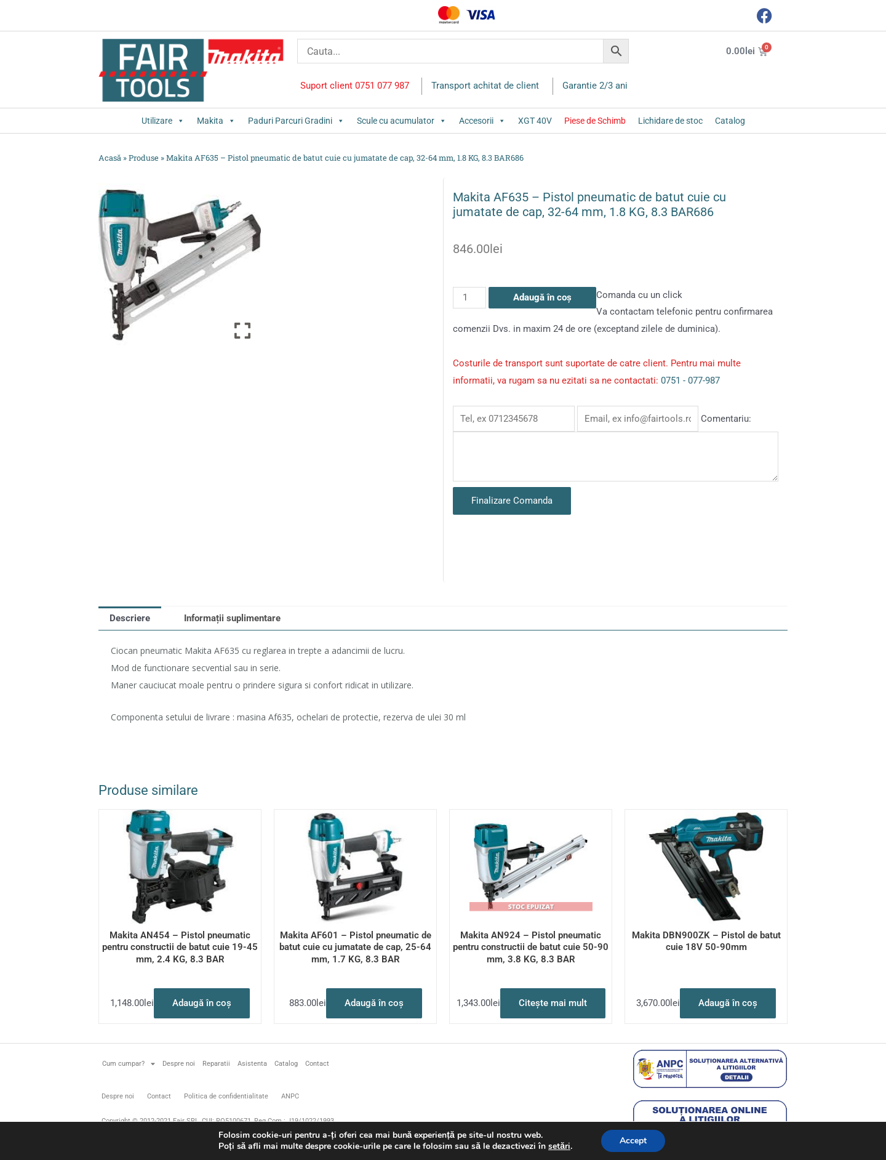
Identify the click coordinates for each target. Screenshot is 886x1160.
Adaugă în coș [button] (201, 1003)
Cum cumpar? (128, 1063)
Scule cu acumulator (402, 121)
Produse (144, 158)
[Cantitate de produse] (469, 297)
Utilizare (163, 121)
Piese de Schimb (595, 121)
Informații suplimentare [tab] (232, 618)
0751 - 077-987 (690, 380)
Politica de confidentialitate (226, 1096)
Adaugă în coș (542, 297)
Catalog (730, 121)
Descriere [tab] (130, 618)
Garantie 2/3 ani (595, 85)
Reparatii (216, 1064)
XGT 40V (535, 121)
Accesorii (482, 121)
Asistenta (252, 1064)
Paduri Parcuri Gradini (296, 121)
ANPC (290, 1096)
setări (559, 1146)
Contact (317, 1064)
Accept (633, 1140)
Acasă (109, 158)
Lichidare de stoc (670, 121)
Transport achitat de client (485, 85)
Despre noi (178, 1064)
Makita (216, 121)
